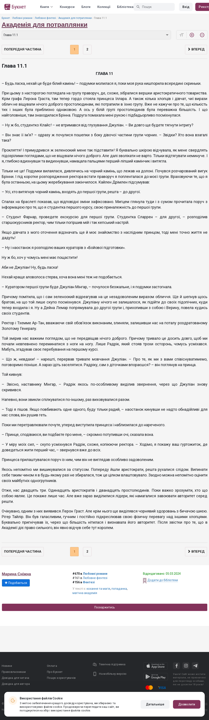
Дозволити (186, 704)
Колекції (103, 7)
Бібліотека (125, 7)
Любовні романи (22, 18)
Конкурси (67, 7)
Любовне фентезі (45, 18)
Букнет (6, 18)
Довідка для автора (16, 683)
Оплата (52, 665)
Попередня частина (22, 49)
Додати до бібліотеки (162, 580)
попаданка (119, 588)
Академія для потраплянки (75, 18)
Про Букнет (55, 671)
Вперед (196, 49)
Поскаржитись (104, 607)
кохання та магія (98, 588)
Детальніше (155, 704)
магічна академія (84, 593)
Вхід (185, 7)
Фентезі (89, 582)
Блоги (85, 7)
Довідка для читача (15, 677)
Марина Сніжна (16, 574)
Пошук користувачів (61, 677)
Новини (7, 665)
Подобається (16, 583)
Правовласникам (14, 671)
